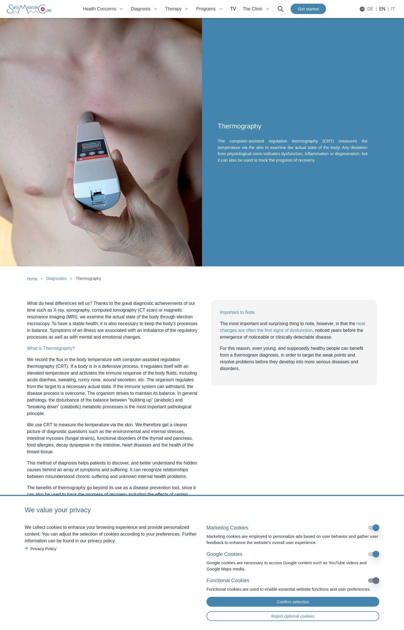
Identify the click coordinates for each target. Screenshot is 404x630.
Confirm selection (293, 601)
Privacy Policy (40, 548)
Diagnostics (56, 278)
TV (233, 8)
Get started (308, 8)
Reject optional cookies (293, 616)
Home (32, 279)
